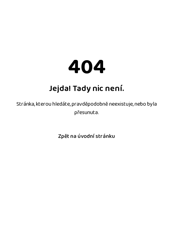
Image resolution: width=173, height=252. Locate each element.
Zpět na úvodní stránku (86, 136)
